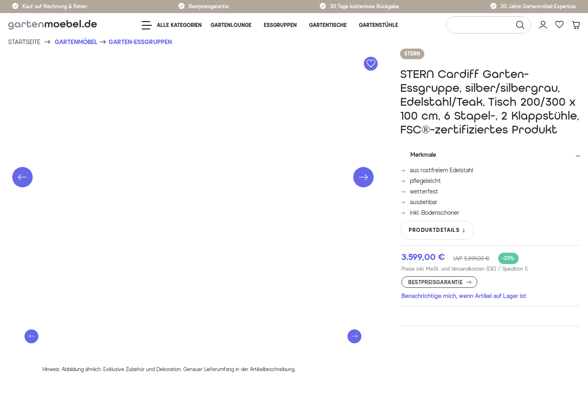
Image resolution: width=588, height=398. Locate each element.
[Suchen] (520, 25)
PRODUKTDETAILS (437, 230)
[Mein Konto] (543, 25)
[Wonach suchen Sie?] (488, 25)
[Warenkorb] (576, 25)
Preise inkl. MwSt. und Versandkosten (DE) (464, 269)
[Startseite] (24, 42)
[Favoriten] (559, 25)
